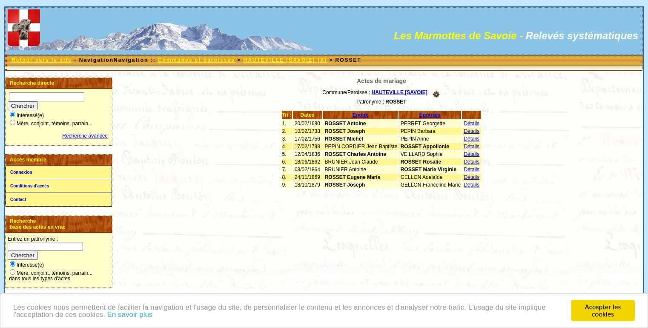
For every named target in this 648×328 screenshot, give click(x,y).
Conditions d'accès (29, 186)
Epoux (360, 115)
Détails (471, 124)
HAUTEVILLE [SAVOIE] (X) (285, 60)
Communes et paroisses (196, 60)
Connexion (21, 172)
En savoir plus (130, 315)
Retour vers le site (41, 60)
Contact (18, 199)
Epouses (430, 115)
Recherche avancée (85, 136)
